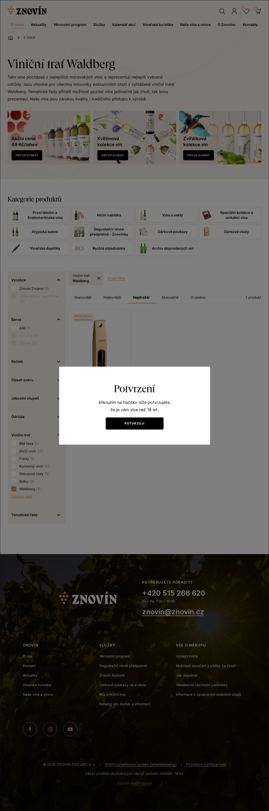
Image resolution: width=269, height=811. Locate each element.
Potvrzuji (135, 423)
